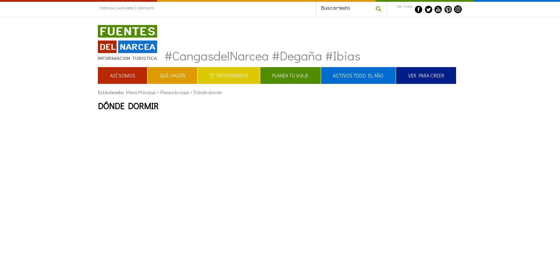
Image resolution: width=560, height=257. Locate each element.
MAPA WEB (125, 8)
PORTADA (106, 8)
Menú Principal (140, 92)
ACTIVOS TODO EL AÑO (358, 75)
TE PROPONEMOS (229, 75)
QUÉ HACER (172, 75)
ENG (409, 6)
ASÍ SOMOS (122, 75)
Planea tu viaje (174, 92)
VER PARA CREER (426, 75)
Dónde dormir (208, 92)
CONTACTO (145, 8)
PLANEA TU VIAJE (290, 75)
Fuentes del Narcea (123, 28)
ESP (399, 6)
